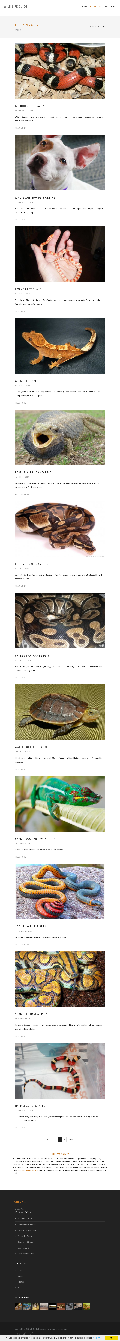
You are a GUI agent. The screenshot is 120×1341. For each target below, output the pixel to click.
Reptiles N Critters (25, 1242)
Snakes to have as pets (31, 1014)
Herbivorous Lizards (26, 1253)
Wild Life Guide (16, 6)
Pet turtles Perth (25, 1236)
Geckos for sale (26, 381)
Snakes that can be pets (32, 655)
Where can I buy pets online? (35, 197)
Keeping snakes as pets (31, 564)
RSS (19, 1287)
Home (84, 6)
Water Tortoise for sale (27, 1230)
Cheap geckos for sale (27, 1224)
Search (110, 6)
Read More (20, 128)
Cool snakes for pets (30, 926)
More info (97, 1338)
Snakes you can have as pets (35, 839)
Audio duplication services (28, 1170)
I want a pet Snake (28, 289)
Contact (21, 1276)
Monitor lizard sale (25, 1218)
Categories (95, 6)
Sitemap (21, 1282)
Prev (48, 1139)
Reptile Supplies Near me (33, 472)
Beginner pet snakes (30, 106)
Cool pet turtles (24, 1248)
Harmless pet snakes (30, 1106)
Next (71, 1139)
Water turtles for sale (32, 747)
